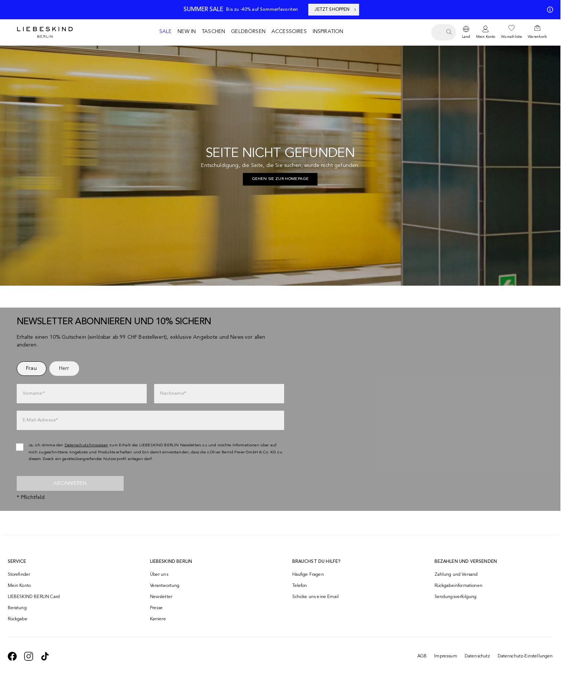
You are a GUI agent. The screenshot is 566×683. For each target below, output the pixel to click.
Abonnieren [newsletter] (70, 483)
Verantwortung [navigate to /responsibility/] (165, 586)
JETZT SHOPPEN (336, 9)
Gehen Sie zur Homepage (280, 179)
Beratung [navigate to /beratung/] (17, 608)
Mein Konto (485, 37)
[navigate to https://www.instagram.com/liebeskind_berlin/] (28, 656)
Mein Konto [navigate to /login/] (19, 586)
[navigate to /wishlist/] (511, 32)
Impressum (445, 656)
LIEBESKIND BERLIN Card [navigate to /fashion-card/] (34, 597)
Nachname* (173, 393)
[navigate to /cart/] (537, 32)
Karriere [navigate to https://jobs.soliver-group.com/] (158, 619)
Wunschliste (511, 37)
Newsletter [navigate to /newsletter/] (161, 597)
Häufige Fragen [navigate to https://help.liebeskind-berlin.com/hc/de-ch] (308, 574)
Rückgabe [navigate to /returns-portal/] (17, 619)
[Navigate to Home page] (45, 32)
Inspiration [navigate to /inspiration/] (328, 31)
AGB (422, 656)
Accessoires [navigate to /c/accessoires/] (289, 31)
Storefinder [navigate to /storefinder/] (19, 574)
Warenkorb (537, 37)
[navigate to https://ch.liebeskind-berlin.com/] (280, 179)
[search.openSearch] (443, 32)
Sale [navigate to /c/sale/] (165, 31)
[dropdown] (466, 32)
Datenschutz (477, 656)
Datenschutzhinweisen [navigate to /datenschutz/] (86, 445)
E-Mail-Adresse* (40, 420)
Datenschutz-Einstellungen (525, 656)
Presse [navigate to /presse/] (156, 608)
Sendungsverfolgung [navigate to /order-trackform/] (456, 597)
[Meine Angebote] (548, 9)
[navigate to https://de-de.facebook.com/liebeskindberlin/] (12, 656)
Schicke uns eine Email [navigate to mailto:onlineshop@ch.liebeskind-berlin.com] (315, 597)
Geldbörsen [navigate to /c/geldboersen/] (248, 31)
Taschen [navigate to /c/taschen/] (213, 31)
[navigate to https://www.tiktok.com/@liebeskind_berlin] (44, 656)
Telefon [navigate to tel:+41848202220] (299, 586)
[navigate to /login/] (485, 32)
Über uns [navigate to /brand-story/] (159, 574)
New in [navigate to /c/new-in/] (187, 31)
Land (466, 37)
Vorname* (34, 393)
